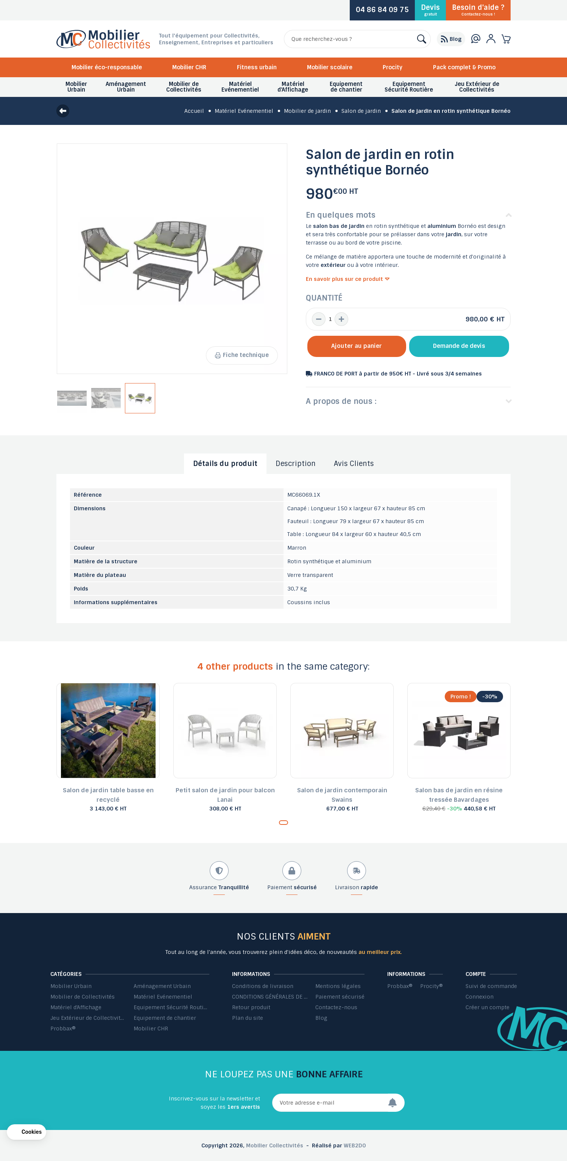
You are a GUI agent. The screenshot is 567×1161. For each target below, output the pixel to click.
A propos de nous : (341, 401)
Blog (321, 1018)
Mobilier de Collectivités (82, 996)
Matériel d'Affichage (75, 1007)
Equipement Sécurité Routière (171, 1007)
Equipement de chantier (165, 1018)
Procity (392, 67)
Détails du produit (225, 463)
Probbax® (63, 1028)
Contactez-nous (336, 1007)
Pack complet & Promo (464, 67)
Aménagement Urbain (162, 986)
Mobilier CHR (189, 67)
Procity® (431, 986)
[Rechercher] (357, 39)
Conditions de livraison (262, 986)
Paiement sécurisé (339, 996)
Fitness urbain (257, 67)
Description (296, 463)
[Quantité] (330, 319)
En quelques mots (340, 215)
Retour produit (251, 1007)
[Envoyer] (396, 1103)
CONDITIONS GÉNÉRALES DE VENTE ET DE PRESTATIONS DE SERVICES (270, 996)
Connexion (480, 996)
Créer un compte (487, 1007)
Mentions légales (338, 986)
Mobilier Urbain (71, 986)
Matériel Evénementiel (163, 996)
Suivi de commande (491, 986)
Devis (430, 10)
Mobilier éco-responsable (107, 67)
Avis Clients (354, 463)
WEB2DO (355, 1145)
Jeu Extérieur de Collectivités (88, 1018)
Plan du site (247, 1018)
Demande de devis (459, 346)
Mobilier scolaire (329, 67)
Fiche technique (242, 355)
